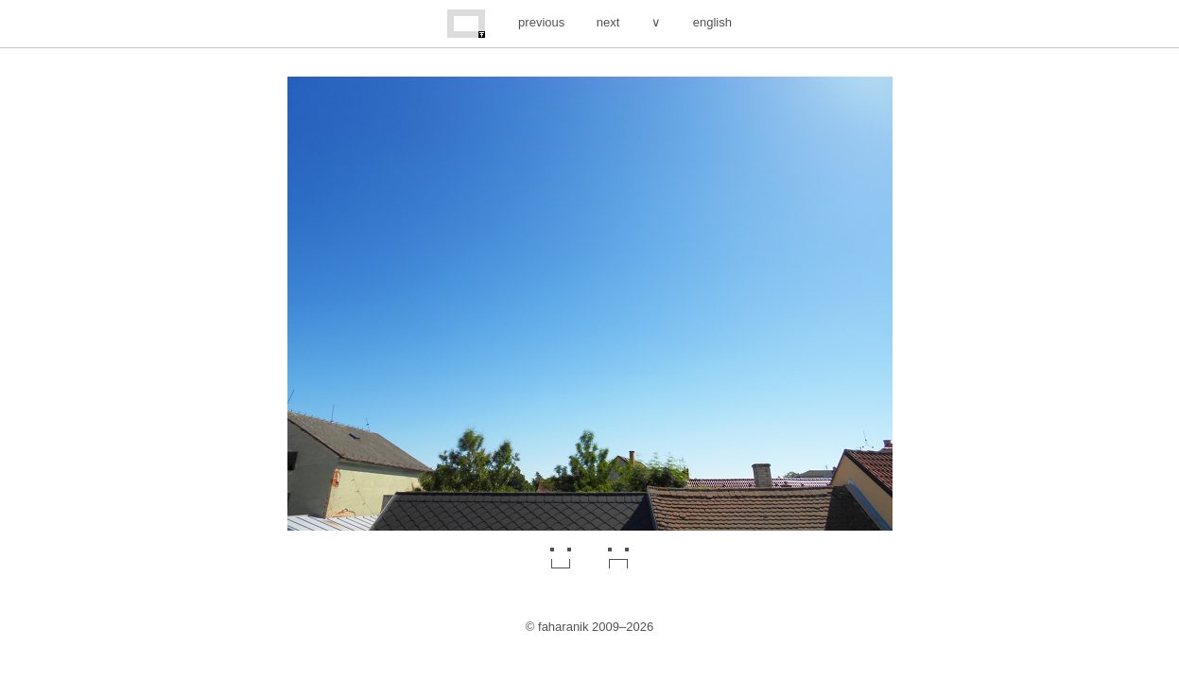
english (712, 22)
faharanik (563, 627)
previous (541, 22)
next (608, 22)
